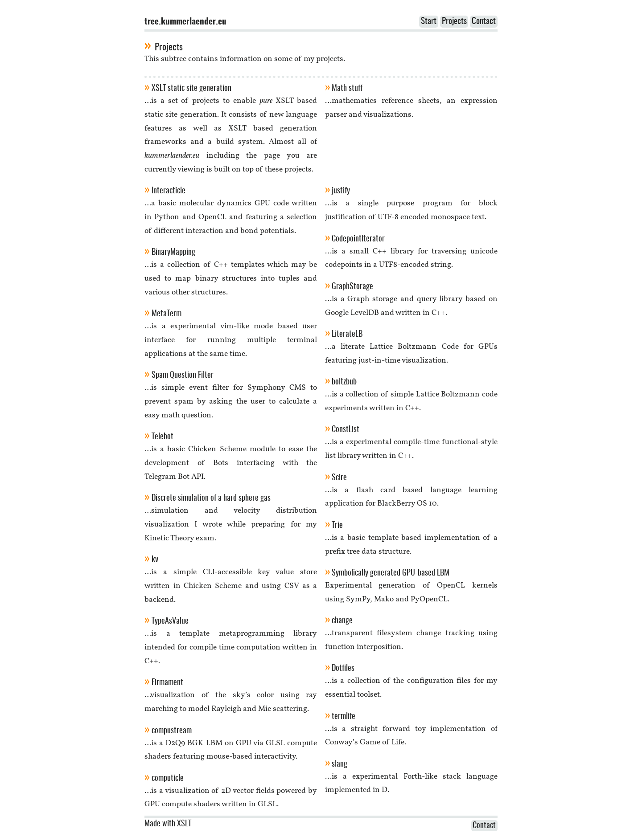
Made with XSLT (167, 824)
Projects (454, 21)
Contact (484, 21)
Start (428, 21)
